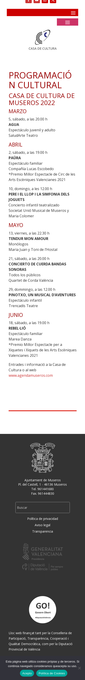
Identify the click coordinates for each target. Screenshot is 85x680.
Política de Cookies (52, 673)
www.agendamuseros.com (31, 375)
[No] (79, 668)
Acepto (27, 673)
